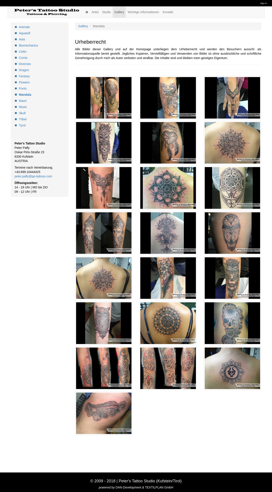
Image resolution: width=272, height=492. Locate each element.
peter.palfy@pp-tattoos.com (33, 176)
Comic (23, 57)
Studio (106, 12)
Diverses (25, 64)
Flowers (24, 82)
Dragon (24, 70)
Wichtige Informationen (143, 12)
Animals (24, 27)
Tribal (23, 119)
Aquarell (24, 33)
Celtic (23, 51)
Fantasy (24, 76)
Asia (22, 39)
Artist (95, 12)
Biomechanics (28, 45)
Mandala (25, 94)
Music (23, 107)
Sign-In (263, 3)
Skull (22, 113)
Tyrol (22, 125)
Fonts (23, 88)
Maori (23, 101)
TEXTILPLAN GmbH (159, 487)
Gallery (119, 12)
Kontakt (168, 12)
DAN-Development (128, 487)
